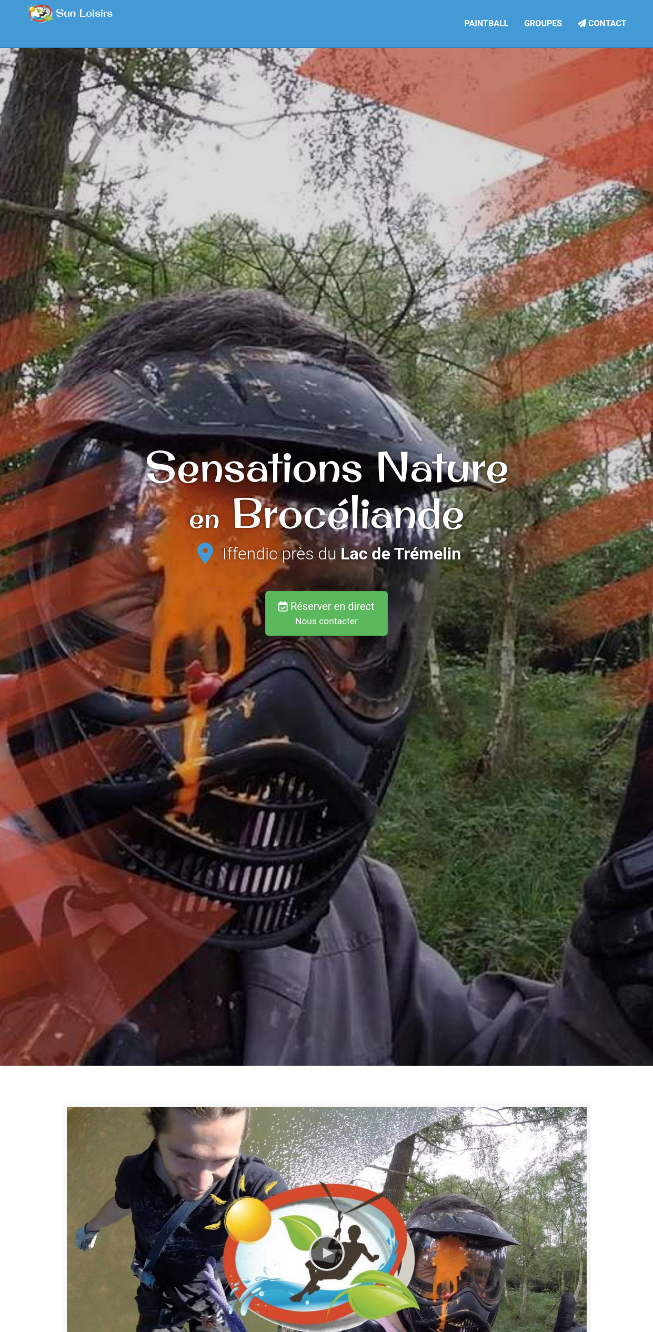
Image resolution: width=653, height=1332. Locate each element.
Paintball (487, 22)
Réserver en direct (326, 613)
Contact (602, 22)
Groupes (543, 22)
